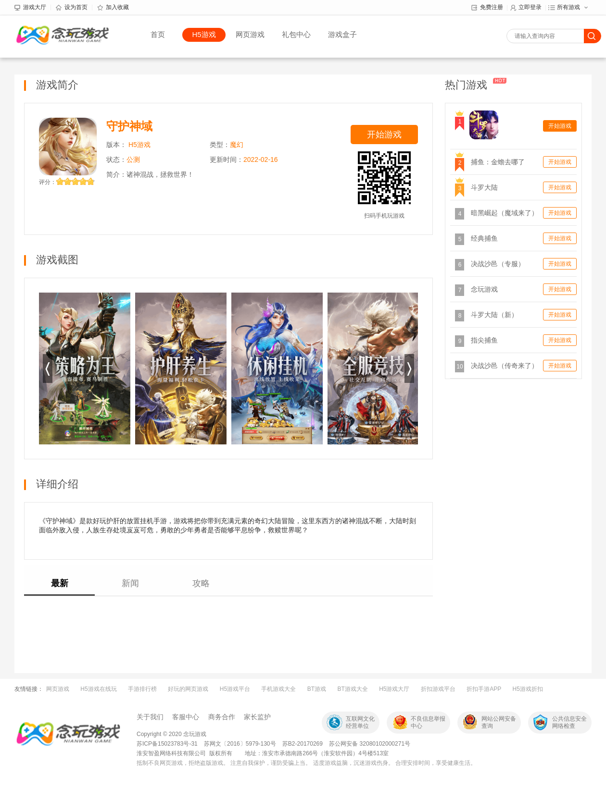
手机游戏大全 (278, 689)
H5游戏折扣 (528, 689)
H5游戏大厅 (394, 689)
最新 (59, 583)
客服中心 (185, 717)
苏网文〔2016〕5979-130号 (241, 743)
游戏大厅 (30, 8)
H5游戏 (203, 34)
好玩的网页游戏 (188, 689)
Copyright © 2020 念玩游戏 (171, 734)
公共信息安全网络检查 (569, 722)
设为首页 (72, 8)
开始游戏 (384, 134)
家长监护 (257, 717)
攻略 (201, 583)
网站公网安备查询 (498, 722)
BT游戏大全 (352, 689)
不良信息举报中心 (428, 722)
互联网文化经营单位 (360, 722)
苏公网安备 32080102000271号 (369, 743)
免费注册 (487, 8)
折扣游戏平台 (438, 689)
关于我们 (150, 717)
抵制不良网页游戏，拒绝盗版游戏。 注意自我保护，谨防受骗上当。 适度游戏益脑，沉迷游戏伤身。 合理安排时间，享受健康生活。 (306, 763)
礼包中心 (296, 34)
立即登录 (526, 8)
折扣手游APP (484, 689)
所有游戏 (564, 8)
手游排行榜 (142, 689)
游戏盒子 (342, 34)
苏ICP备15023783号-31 (167, 743)
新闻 (130, 583)
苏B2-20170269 (302, 743)
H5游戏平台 (235, 689)
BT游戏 (316, 689)
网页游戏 (250, 34)
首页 (158, 34)
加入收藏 (113, 8)
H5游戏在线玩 (98, 689)
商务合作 (221, 717)
